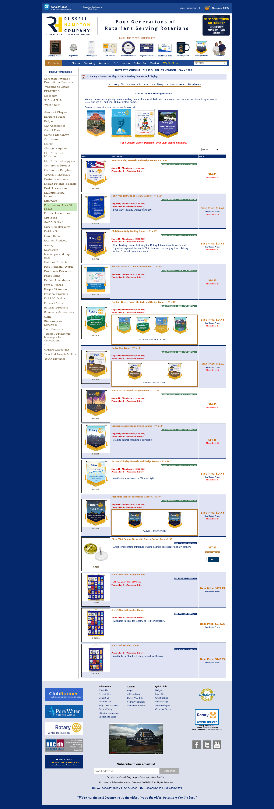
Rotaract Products (56, 307)
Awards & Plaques (54, 55)
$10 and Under (54, 100)
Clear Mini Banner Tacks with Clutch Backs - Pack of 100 (141, 539)
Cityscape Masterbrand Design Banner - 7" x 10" (137, 425)
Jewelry (49, 245)
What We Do (105, 701)
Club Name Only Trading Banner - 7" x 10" (134, 231)
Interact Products (55, 240)
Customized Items (56, 179)
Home (76, 63)
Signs (47, 316)
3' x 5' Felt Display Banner (125, 645)
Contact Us (104, 698)
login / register (188, 7)
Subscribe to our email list (136, 764)
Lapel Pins (73, 55)
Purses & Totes (54, 303)
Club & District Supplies (59, 161)
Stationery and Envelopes (53, 322)
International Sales (107, 716)
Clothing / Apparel (56, 148)
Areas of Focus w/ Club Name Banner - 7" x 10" (136, 266)
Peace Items (52, 275)
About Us (103, 690)
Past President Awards (58, 266)
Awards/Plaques (162, 705)
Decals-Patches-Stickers (60, 183)
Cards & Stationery (56, 135)
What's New (52, 105)
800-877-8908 (61, 8)
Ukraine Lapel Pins (56, 349)
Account (104, 63)
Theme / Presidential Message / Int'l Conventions (57, 337)
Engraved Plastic (146, 55)
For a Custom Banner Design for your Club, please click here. (153, 142)
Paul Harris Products (57, 271)
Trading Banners (201, 55)
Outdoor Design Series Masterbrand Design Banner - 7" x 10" (144, 302)
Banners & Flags (54, 116)
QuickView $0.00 (216, 8)
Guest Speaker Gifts (57, 227)
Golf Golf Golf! (53, 222)
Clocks (48, 144)
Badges (48, 121)
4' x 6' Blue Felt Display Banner (128, 574)
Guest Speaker (183, 55)
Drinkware (50, 200)
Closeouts (50, 96)
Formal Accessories (57, 213)
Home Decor (52, 236)
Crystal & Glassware (57, 174)
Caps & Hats (52, 130)
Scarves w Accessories (59, 312)
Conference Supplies (57, 170)
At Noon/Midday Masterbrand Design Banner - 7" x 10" (141, 461)
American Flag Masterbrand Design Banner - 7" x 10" (140, 160)
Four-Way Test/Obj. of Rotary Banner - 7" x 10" (136, 195)
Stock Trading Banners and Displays (139, 76)
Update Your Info (135, 698)
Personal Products (56, 294)
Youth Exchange (54, 358)
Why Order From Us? (109, 705)
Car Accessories (54, 125)
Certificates (51, 139)
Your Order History (136, 705)
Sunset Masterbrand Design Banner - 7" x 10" (135, 390)
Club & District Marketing (53, 154)
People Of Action (55, 289)
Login (130, 690)
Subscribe (140, 63)
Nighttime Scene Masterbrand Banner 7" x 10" (136, 496)
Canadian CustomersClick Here (92, 8)
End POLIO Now (54, 298)
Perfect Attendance (57, 280)
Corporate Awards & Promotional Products (58, 80)
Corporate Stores (163, 709)
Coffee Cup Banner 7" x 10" (126, 348)
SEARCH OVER (64, 762)
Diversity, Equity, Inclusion (54, 194)
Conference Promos (57, 165)
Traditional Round (128, 55)
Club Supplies (92, 55)
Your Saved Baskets (136, 701)
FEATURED (52, 91)
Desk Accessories (55, 188)
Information (122, 63)
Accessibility (105, 694)
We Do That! (171, 63)
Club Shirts (219, 55)
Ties (46, 345)
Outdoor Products (56, 262)
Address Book (133, 694)
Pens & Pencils (53, 285)
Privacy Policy (105, 709)
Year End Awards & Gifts (60, 354)
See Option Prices (212, 211)
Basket (154, 63)
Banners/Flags (161, 701)
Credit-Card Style (165, 55)
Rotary (93, 76)
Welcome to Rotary (56, 86)
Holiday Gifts (52, 231)
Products (54, 63)
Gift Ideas (50, 217)
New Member (110, 55)
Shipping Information (109, 713)
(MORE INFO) (140, 168)
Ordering (89, 63)
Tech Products (53, 329)
